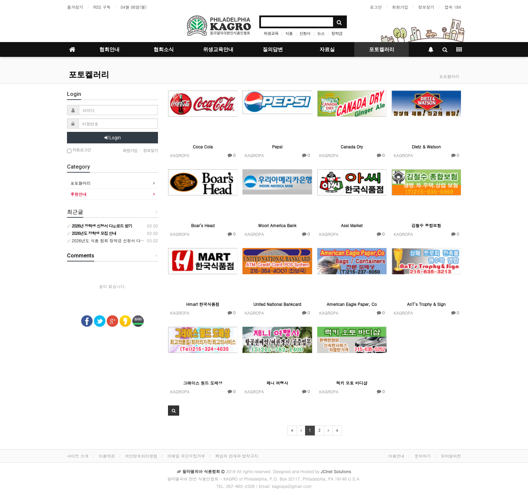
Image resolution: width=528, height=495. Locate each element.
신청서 (304, 33)
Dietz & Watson (426, 146)
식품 (289, 33)
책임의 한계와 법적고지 (236, 456)
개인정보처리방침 (141, 456)
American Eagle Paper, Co (352, 304)
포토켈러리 (381, 49)
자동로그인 (79, 150)
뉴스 (321, 33)
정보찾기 (426, 7)
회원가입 (400, 7)
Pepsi (277, 146)
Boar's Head (202, 225)
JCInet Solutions (336, 471)
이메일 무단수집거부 (186, 456)
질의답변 (273, 49)
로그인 (376, 7)
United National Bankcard (277, 304)
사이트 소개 (78, 456)
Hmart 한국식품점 (202, 304)
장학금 (336, 33)
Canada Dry (352, 146)
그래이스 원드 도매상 (202, 383)
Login (112, 137)
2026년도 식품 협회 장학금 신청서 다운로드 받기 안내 (119, 240)
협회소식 (164, 49)
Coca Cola (203, 146)
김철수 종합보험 (426, 225)
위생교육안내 (218, 49)
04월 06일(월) (133, 7)
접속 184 (452, 7)
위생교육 (271, 33)
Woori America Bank (277, 225)
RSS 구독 (101, 7)
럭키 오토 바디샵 (351, 383)
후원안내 (78, 194)
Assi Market (352, 225)
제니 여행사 (277, 383)
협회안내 (109, 49)
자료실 (327, 49)
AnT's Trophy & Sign (426, 304)
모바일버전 (451, 456)
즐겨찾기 (75, 7)
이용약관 (107, 456)
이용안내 (396, 456)
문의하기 (423, 456)
